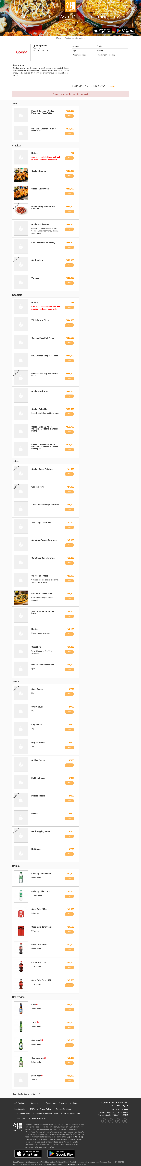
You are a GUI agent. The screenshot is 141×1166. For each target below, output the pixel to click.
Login (117, 2)
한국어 (124, 2)
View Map (111, 86)
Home (102, 2)
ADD (69, 116)
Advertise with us (39, 1118)
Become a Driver (23, 1114)
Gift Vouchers (19, 1103)
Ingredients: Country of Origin (26, 1094)
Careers (64, 1103)
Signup (110, 2)
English (69, 1137)
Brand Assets (19, 1109)
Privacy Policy (45, 1109)
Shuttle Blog (35, 1103)
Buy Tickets (21, 1118)
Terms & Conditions (63, 1109)
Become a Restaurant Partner (47, 1114)
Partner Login (51, 1103)
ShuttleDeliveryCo (119, 1105)
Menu (58, 38)
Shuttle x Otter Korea (72, 1114)
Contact (76, 1103)
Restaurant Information (74, 38)
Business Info (73, 1165)
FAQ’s (32, 1109)
